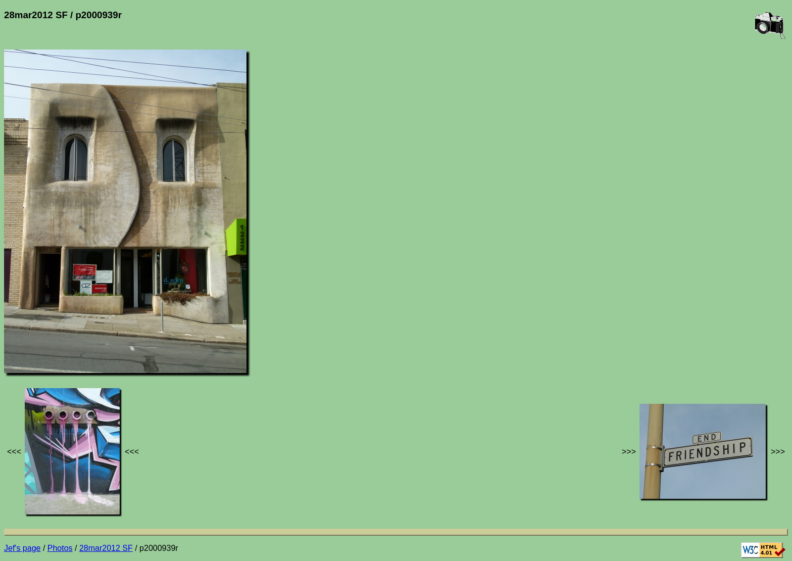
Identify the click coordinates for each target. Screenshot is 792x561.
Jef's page (22, 548)
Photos (60, 548)
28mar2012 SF (106, 548)
